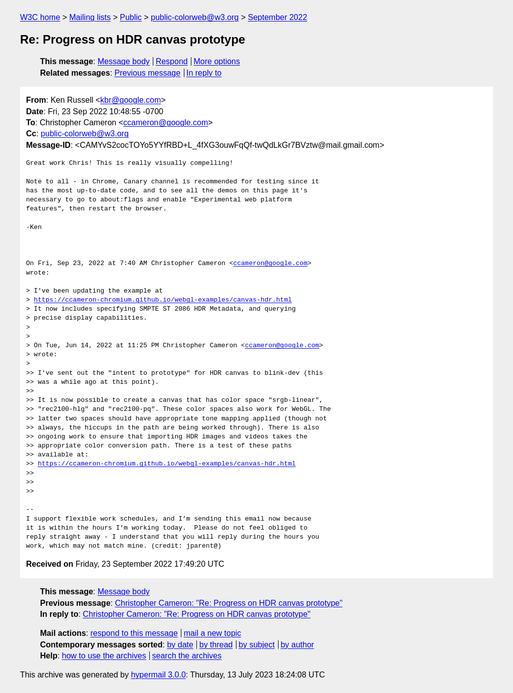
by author (297, 644)
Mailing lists (90, 17)
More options (217, 61)
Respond (172, 61)
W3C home (40, 17)
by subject (256, 644)
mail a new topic (212, 633)
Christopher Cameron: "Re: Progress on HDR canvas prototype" (228, 603)
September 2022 (277, 17)
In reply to (203, 73)
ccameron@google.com (165, 122)
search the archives (187, 655)
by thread (216, 644)
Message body (124, 61)
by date (180, 644)
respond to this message (133, 633)
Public (131, 17)
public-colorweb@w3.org (194, 17)
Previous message (148, 73)
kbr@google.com (130, 100)
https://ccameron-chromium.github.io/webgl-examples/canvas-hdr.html (163, 300)
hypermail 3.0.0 (158, 674)
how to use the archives (104, 655)
